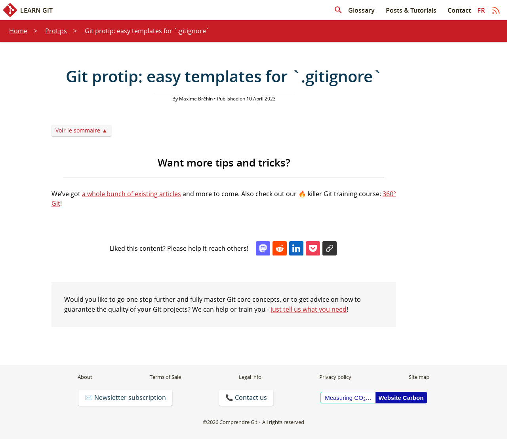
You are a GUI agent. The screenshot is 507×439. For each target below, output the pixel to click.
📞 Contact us (246, 397)
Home (18, 30)
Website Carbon (400, 397)
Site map (419, 376)
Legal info (250, 376)
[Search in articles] (338, 10)
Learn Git (28, 10)
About (85, 376)
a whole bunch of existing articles (131, 193)
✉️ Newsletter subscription (125, 397)
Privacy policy (335, 376)
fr (481, 10)
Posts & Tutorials (411, 10)
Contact (459, 10)
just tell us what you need (309, 309)
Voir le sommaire (77, 130)
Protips (56, 30)
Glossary (361, 10)
